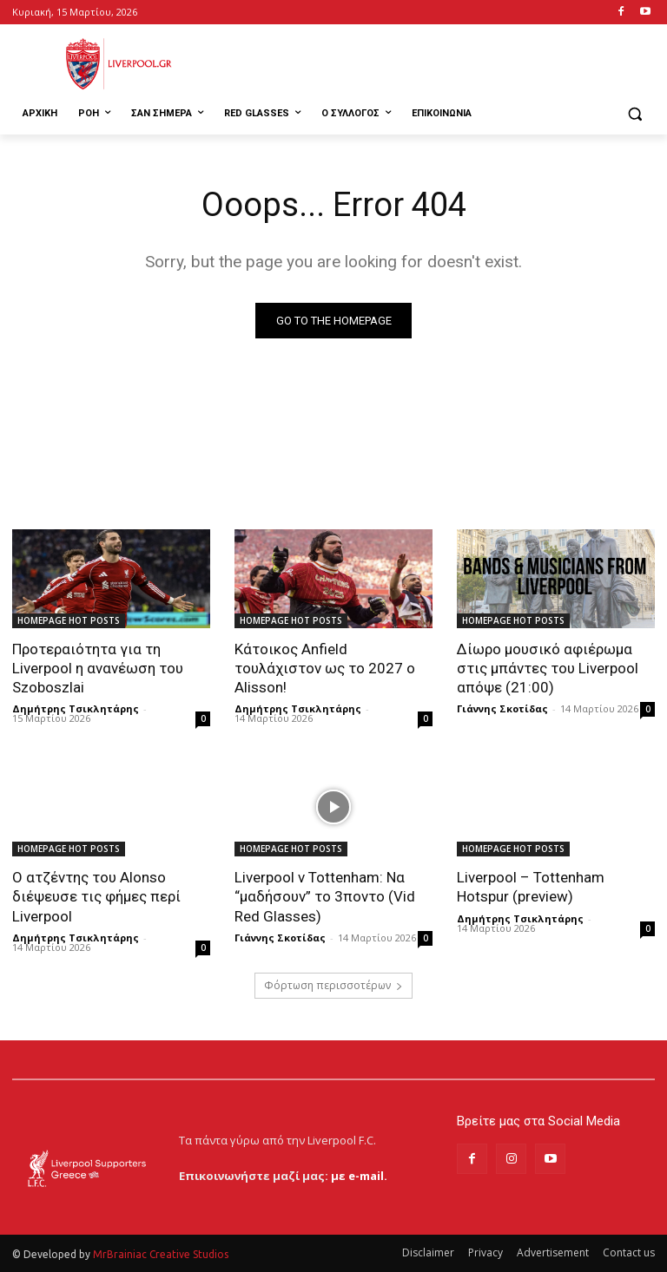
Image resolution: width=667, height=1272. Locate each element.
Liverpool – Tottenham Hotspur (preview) (530, 887)
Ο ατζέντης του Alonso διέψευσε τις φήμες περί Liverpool (96, 896)
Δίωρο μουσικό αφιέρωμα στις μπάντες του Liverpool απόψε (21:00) (547, 668)
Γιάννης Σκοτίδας (502, 708)
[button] (634, 114)
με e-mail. (359, 1175)
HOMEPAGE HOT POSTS (68, 620)
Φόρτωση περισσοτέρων (333, 985)
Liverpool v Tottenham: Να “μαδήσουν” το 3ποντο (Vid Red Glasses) (324, 896)
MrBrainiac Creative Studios (160, 1254)
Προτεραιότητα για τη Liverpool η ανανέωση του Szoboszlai (97, 668)
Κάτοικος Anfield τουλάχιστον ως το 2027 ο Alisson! (324, 668)
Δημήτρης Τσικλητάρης (75, 708)
